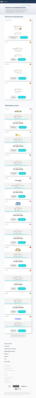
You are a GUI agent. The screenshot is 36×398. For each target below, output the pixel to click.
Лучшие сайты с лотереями (10, 348)
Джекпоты (6, 353)
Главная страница (24, 5)
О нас (5, 372)
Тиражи (6, 356)
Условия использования (8, 377)
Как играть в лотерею (8, 368)
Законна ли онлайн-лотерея (9, 370)
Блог (5, 358)
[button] (35, 1)
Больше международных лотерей (18, 335)
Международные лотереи (9, 351)
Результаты (6, 346)
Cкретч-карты (7, 361)
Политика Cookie (7, 379)
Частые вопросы (7, 365)
